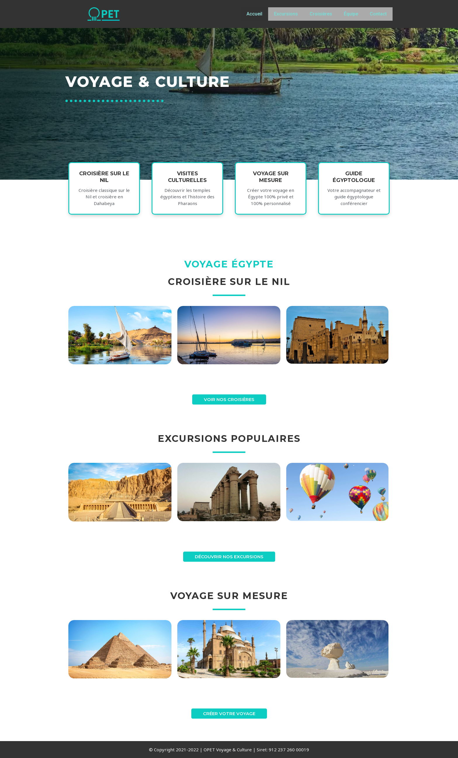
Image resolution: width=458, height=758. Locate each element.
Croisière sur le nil (104, 182)
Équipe (351, 14)
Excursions (286, 14)
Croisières (321, 14)
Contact (378, 14)
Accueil (254, 14)
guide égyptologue (354, 182)
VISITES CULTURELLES (187, 182)
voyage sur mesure (271, 182)
